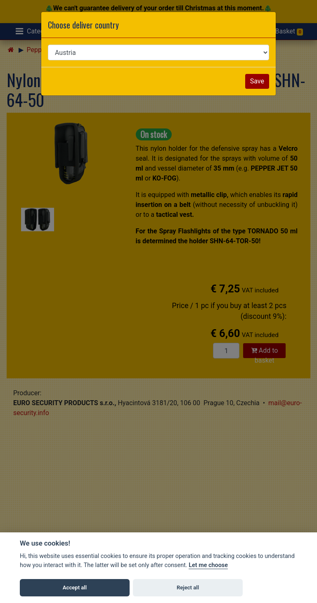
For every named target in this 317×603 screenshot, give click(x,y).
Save (257, 81)
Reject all (188, 587)
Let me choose (208, 565)
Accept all (75, 587)
